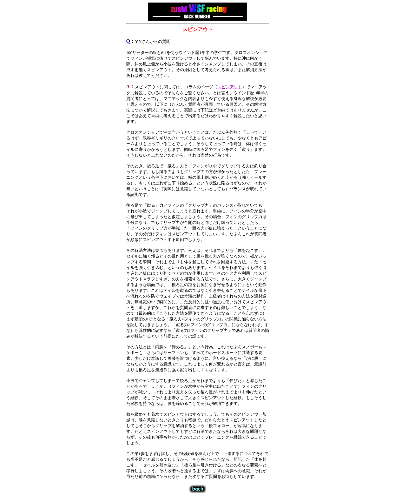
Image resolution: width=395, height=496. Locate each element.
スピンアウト (229, 86)
